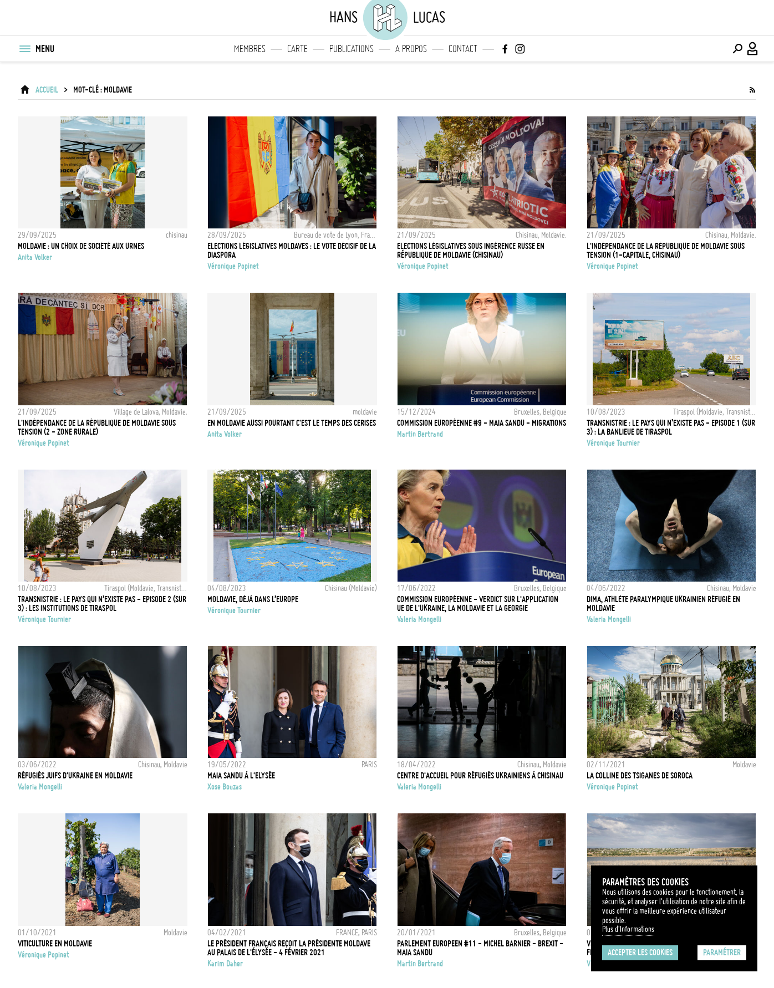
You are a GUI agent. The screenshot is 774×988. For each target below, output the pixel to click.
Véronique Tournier (613, 443)
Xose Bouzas (224, 787)
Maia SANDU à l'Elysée (241, 775)
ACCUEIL (46, 90)
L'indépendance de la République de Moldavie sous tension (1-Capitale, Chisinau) (666, 250)
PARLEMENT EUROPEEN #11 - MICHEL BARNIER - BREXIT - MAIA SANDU (480, 948)
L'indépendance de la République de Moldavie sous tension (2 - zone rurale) (97, 427)
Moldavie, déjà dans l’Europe (252, 599)
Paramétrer (722, 953)
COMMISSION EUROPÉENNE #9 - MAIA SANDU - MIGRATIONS (481, 423)
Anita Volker (35, 257)
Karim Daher (225, 964)
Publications (351, 48)
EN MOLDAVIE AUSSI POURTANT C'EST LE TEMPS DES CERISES (291, 423)
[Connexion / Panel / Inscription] (753, 49)
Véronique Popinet (233, 266)
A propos (411, 48)
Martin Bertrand (420, 434)
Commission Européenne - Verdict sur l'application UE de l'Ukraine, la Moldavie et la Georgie (477, 604)
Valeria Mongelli (419, 619)
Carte (297, 48)
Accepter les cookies (640, 953)
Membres (250, 48)
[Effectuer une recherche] (737, 49)
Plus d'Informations (628, 929)
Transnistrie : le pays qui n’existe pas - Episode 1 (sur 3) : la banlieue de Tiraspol (671, 427)
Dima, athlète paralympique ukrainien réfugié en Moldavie (663, 604)
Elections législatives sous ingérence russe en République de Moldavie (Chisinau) (470, 250)
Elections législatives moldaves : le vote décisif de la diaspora (291, 250)
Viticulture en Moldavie (55, 943)
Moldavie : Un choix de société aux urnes (81, 246)
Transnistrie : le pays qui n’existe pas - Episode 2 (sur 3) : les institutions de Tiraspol (102, 604)
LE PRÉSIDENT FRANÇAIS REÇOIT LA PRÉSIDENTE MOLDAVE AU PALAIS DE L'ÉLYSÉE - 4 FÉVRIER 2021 (288, 948)
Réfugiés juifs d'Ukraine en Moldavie (75, 775)
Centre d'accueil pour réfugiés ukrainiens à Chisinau (480, 775)
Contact (463, 48)
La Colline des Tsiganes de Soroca (639, 775)
